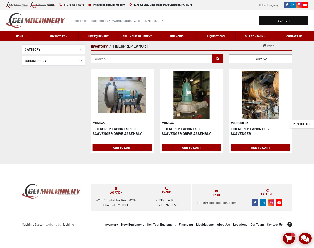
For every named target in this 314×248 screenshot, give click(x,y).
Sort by (261, 58)
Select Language (269, 5)
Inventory (57, 36)
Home (19, 36)
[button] (58, 36)
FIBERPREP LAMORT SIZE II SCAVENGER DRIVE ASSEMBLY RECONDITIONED (117, 133)
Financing (177, 36)
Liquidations (216, 36)
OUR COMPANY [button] (254, 36)
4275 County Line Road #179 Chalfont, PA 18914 (162, 4)
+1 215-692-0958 (166, 205)
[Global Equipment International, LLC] (51, 191)
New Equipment (98, 36)
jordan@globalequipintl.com (217, 202)
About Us (223, 224)
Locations (240, 224)
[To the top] (302, 124)
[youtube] (305, 5)
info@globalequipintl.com (109, 4)
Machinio (68, 224)
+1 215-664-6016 (74, 4)
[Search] (164, 20)
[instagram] (299, 5)
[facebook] (287, 5)
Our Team (257, 224)
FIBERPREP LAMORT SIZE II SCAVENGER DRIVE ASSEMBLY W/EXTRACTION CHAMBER (186, 133)
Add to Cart (122, 147)
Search (284, 20)
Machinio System (33, 224)
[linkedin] (293, 5)
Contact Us (294, 36)
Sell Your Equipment (137, 36)
